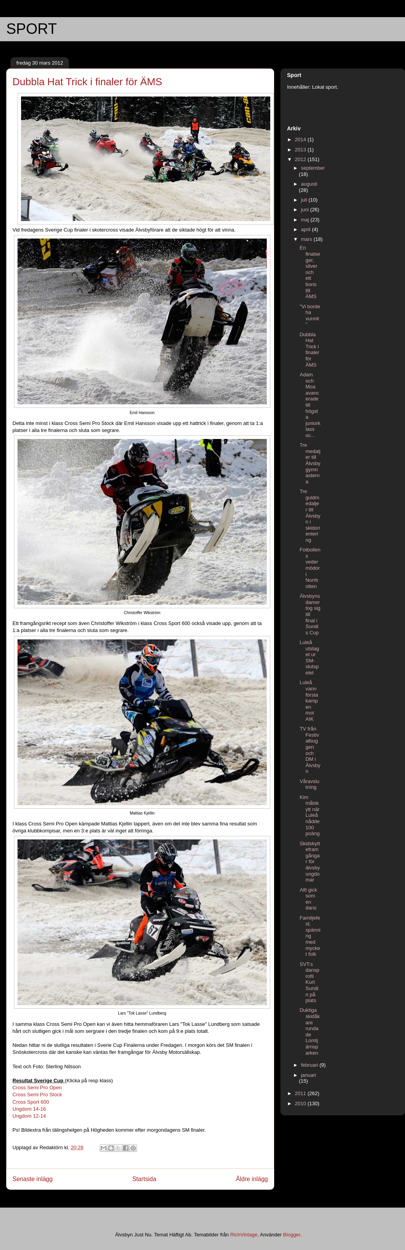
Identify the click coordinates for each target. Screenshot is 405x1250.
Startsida (144, 1179)
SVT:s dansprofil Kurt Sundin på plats (309, 982)
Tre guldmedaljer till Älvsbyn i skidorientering (309, 515)
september (313, 168)
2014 (301, 139)
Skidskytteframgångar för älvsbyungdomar (309, 862)
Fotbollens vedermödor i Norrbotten (309, 568)
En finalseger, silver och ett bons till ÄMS (309, 272)
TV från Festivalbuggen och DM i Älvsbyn (309, 750)
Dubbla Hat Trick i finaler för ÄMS (309, 350)
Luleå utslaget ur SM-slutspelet (309, 657)
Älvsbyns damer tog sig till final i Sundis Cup (309, 614)
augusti (309, 184)
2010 (301, 1103)
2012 (301, 159)
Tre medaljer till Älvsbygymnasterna (309, 463)
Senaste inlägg (32, 1179)
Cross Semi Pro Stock (37, 1094)
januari (308, 1075)
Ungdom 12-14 (29, 1116)
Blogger (291, 1235)
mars (307, 239)
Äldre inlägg (252, 1179)
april (306, 229)
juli (305, 200)
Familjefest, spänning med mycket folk (309, 936)
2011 (301, 1093)
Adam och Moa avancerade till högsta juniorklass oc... (309, 405)
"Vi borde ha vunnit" (309, 316)
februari (310, 1065)
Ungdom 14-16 (29, 1109)
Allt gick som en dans (308, 899)
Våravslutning (309, 784)
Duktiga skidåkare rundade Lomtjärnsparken (309, 1031)
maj (306, 220)
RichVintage (243, 1235)
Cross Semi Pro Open (37, 1087)
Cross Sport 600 (30, 1102)
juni (305, 209)
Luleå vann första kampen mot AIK (308, 700)
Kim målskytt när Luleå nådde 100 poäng (309, 815)
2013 (301, 150)
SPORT (31, 29)
